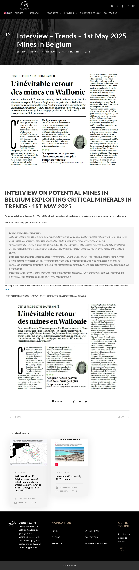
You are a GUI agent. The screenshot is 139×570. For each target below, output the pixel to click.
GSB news (50, 52)
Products (52, 13)
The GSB (19, 13)
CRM (64, 52)
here (7, 289)
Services (69, 13)
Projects (57, 543)
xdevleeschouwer (30, 52)
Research (35, 13)
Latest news (92, 531)
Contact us (91, 537)
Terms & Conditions (96, 543)
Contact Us (110, 13)
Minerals (71, 52)
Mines (79, 52)
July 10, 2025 (21, 473)
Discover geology (90, 13)
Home (9, 13)
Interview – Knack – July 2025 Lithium (68, 477)
